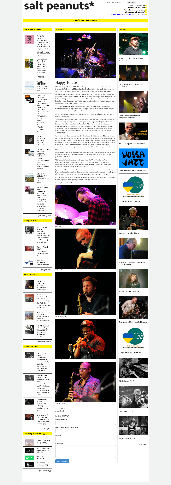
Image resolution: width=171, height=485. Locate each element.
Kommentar (59, 443)
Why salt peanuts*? (138, 5)
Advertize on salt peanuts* (136, 12)
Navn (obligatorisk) (61, 419)
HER (82, 103)
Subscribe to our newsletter (135, 10)
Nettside (58, 435)
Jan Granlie (60, 411)
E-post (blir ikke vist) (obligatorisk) (66, 427)
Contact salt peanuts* (137, 8)
